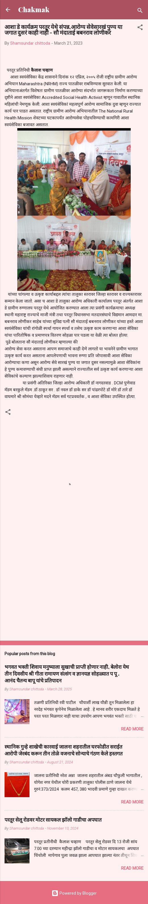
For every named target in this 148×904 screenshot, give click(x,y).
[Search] (140, 11)
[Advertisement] (74, 592)
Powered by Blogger (74, 893)
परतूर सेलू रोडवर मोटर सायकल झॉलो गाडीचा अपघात (53, 819)
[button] (140, 28)
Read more (132, 729)
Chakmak (33, 9)
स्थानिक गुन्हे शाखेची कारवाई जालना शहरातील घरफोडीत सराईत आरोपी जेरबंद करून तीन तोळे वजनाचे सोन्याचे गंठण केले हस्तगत (63, 750)
